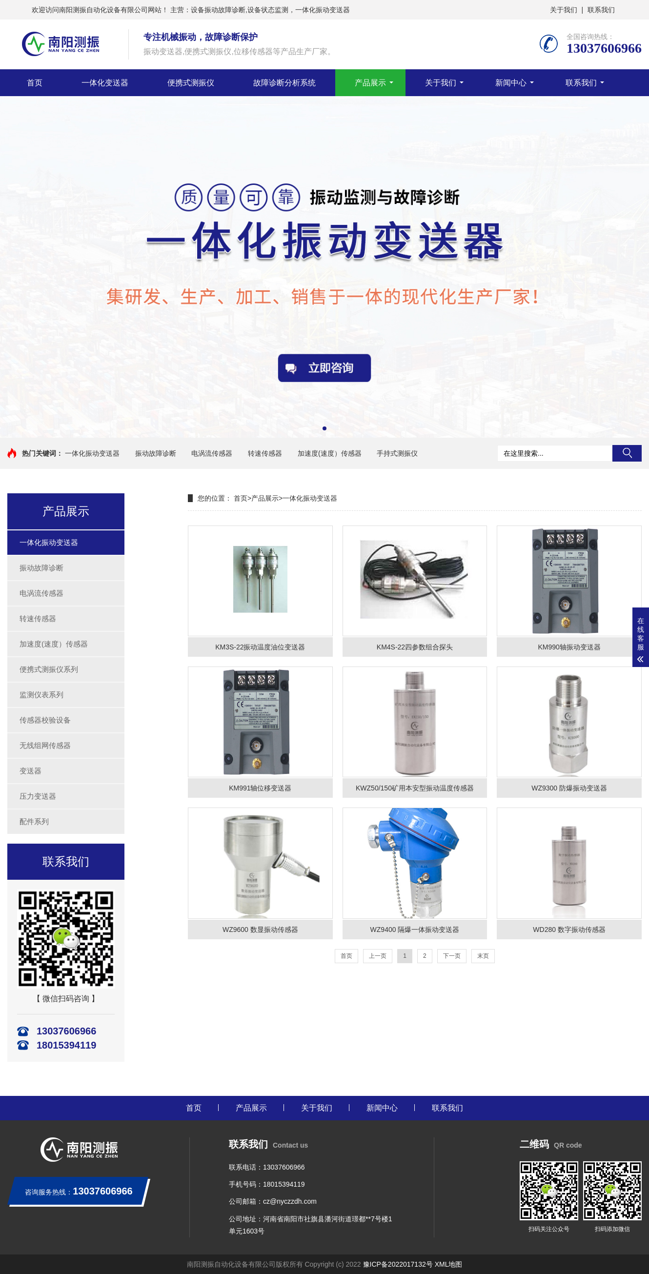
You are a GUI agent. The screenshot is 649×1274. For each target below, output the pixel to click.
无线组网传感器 (45, 745)
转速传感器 (265, 453)
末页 (483, 955)
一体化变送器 (104, 83)
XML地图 (449, 1264)
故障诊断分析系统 (284, 83)
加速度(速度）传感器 (330, 453)
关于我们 (563, 10)
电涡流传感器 (211, 453)
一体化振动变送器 (92, 453)
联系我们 (601, 10)
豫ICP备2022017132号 (398, 1264)
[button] (324, 428)
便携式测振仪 (190, 83)
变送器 (30, 771)
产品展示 (370, 83)
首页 (34, 83)
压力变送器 (38, 796)
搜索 (627, 453)
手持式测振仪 (397, 453)
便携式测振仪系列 (49, 669)
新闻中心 (511, 83)
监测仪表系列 (41, 694)
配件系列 (34, 821)
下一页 (452, 955)
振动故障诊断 (155, 453)
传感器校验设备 (45, 720)
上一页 (377, 955)
